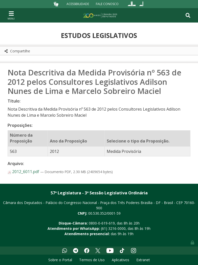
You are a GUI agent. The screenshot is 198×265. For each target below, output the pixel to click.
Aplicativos (120, 259)
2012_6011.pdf (24, 171)
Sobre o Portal (60, 259)
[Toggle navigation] (11, 15)
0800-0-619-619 (102, 223)
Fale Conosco (107, 4)
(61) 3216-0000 (113, 228)
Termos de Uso (92, 259)
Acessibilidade (78, 4)
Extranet (143, 259)
